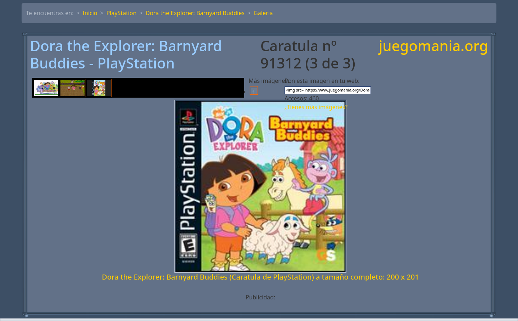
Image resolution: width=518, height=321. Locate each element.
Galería (263, 13)
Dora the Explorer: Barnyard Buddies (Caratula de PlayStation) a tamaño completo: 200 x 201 (260, 277)
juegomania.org (433, 46)
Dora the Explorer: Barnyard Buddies (195, 13)
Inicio (90, 13)
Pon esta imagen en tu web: (322, 81)
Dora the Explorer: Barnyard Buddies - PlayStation (126, 54)
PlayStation (121, 13)
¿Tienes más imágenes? (316, 107)
